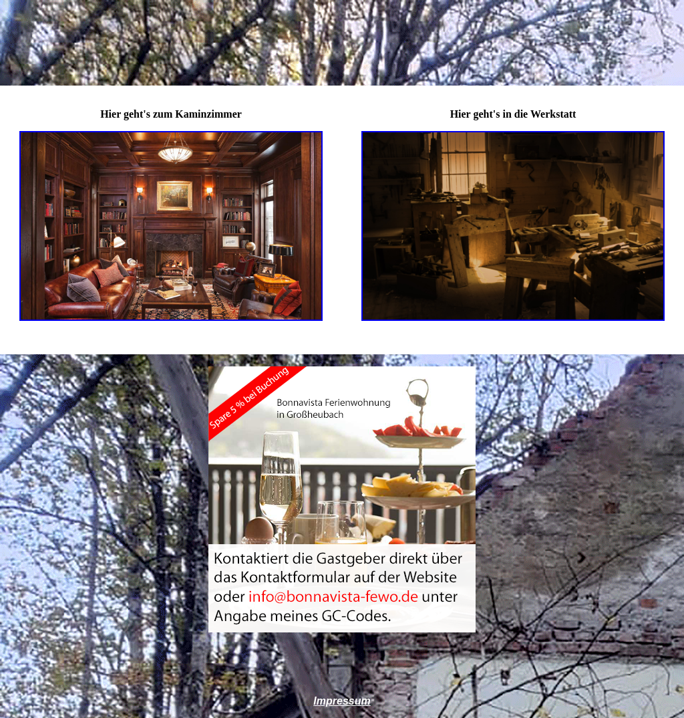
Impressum (341, 701)
